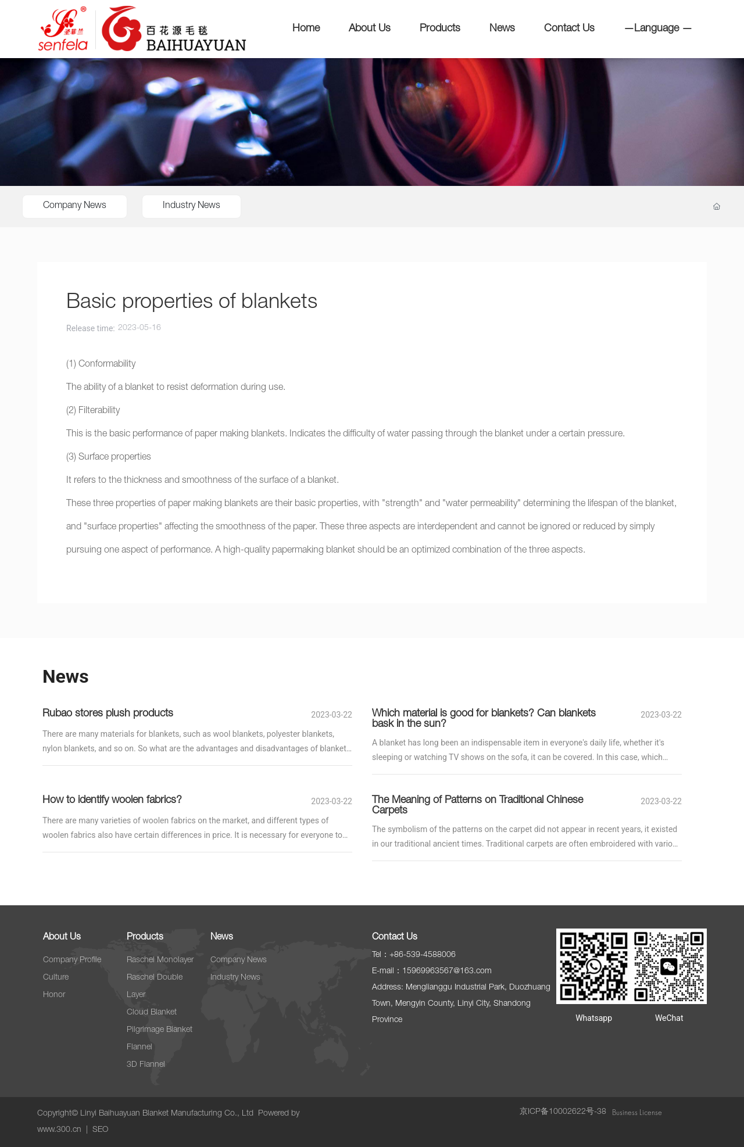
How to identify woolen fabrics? (112, 800)
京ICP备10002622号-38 (563, 1112)
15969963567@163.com (447, 971)
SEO (100, 1130)
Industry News (191, 206)
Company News (74, 206)
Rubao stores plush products (107, 714)
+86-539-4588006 (422, 955)
